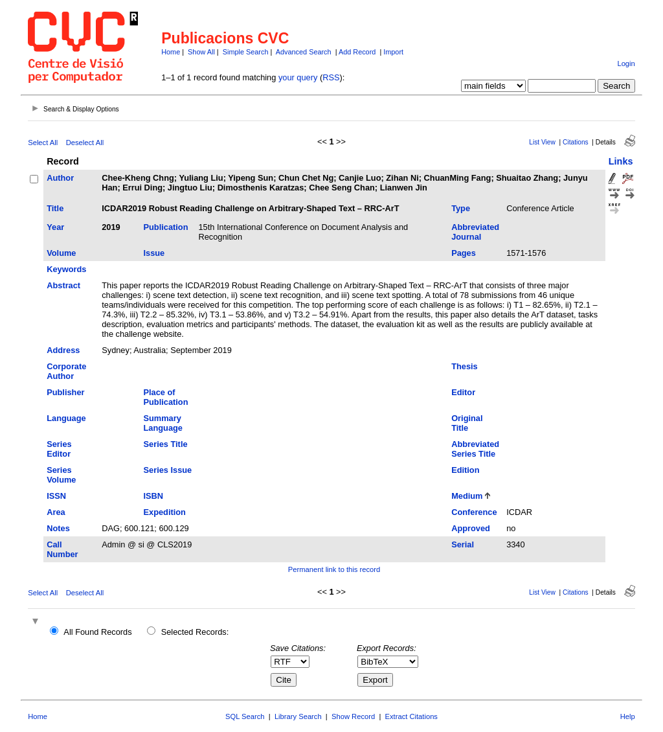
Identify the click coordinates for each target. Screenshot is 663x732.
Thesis (464, 366)
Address (63, 350)
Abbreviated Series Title (475, 449)
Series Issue (168, 470)
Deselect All (85, 142)
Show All (201, 52)
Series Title (166, 444)
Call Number (62, 549)
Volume (61, 253)
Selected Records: (195, 632)
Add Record (357, 52)
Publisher (65, 392)
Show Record (353, 716)
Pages (463, 253)
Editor (463, 392)
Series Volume (61, 475)
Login (626, 63)
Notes (58, 528)
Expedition (165, 512)
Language (66, 418)
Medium (466, 496)
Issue (154, 253)
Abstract (63, 285)
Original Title (466, 423)
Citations (576, 142)
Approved (470, 528)
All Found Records (97, 632)
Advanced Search (304, 52)
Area (56, 512)
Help (627, 716)
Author (60, 178)
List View (542, 142)
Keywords (66, 269)
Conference (474, 512)
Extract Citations (411, 716)
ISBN (154, 496)
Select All (43, 142)
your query (297, 77)
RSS (330, 77)
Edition (465, 470)
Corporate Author (66, 371)
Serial (462, 544)
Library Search (298, 716)
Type (460, 208)
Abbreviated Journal (475, 232)
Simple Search (246, 52)
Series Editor (59, 449)
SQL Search (245, 716)
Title (55, 208)
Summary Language (163, 423)
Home (170, 52)
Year (55, 227)
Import (393, 52)
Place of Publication (166, 397)
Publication (166, 227)
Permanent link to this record (334, 569)
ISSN (56, 496)
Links (621, 161)
